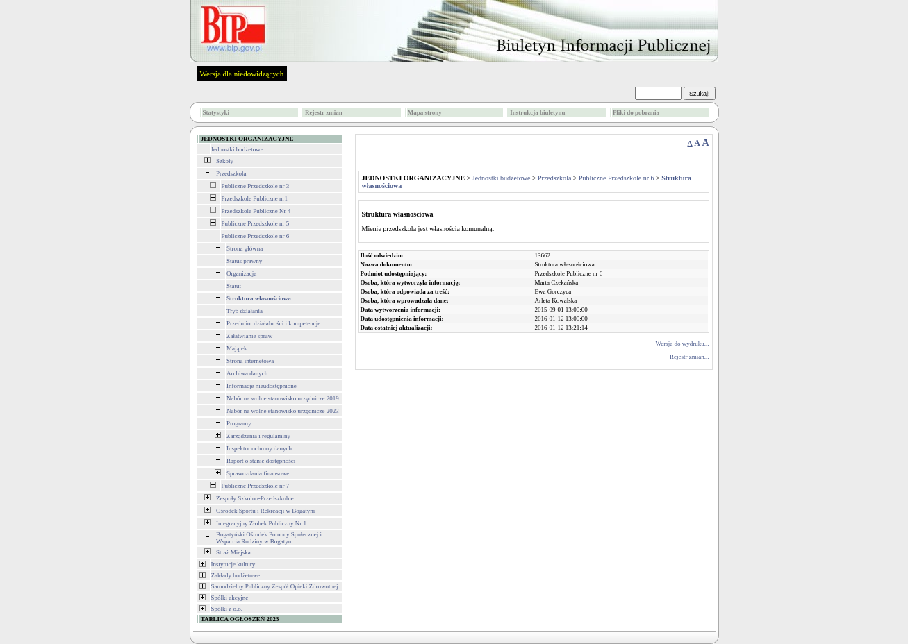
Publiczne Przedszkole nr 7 (256, 485)
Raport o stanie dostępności (260, 460)
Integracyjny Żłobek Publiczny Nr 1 (261, 523)
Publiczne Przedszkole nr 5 (256, 223)
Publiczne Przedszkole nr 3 (256, 186)
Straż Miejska (233, 552)
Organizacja (241, 273)
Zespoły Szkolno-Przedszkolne (255, 498)
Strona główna (244, 248)
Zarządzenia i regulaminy (258, 435)
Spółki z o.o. (227, 608)
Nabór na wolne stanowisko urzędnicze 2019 (282, 398)
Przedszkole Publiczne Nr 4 (256, 210)
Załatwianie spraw (249, 335)
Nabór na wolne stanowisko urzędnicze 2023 (282, 410)
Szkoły (224, 161)
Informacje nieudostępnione (261, 385)
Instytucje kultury (233, 564)
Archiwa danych (246, 373)
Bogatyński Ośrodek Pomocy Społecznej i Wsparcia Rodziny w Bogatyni (269, 538)
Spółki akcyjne (230, 597)
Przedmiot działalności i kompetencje (273, 323)
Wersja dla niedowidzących (242, 73)
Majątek (236, 348)
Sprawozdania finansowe (257, 473)
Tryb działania (244, 310)
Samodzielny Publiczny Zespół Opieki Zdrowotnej (274, 586)
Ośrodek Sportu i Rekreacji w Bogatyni (265, 510)
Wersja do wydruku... (682, 343)
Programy (238, 423)
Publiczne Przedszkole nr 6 (256, 235)
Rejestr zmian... (689, 356)
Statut (233, 285)
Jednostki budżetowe (237, 149)
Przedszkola (231, 173)
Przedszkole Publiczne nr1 (255, 198)
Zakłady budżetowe (236, 575)
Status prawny (244, 260)
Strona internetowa (250, 360)
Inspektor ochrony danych (259, 448)
